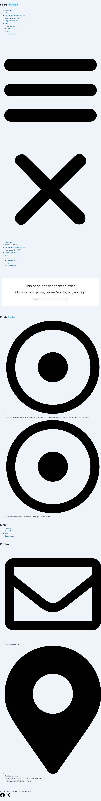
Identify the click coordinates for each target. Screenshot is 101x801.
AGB (8, 31)
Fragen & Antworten (11, 21)
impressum (11, 26)
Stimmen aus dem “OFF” (13, 18)
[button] (50, 139)
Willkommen (9, 10)
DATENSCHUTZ (12, 28)
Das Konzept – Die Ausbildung (15, 15)
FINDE (9, 4)
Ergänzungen (11, 34)
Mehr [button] (6, 23)
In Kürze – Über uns (11, 13)
